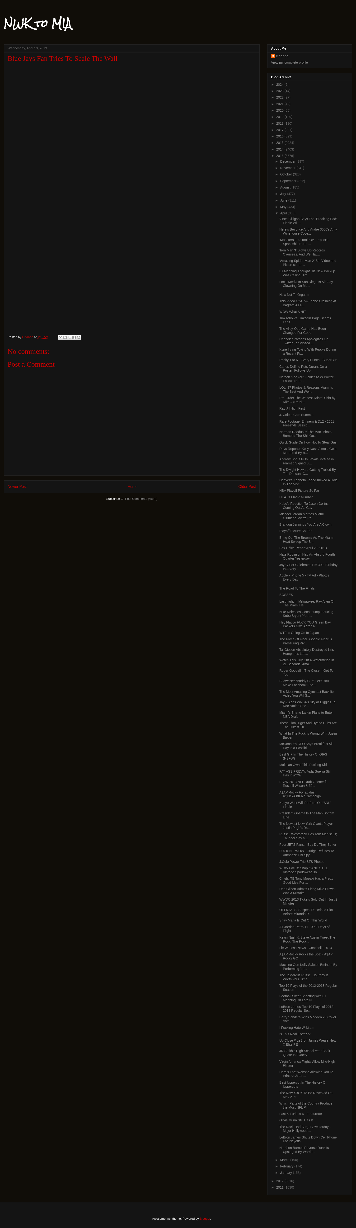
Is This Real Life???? (294, 1034)
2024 (280, 84)
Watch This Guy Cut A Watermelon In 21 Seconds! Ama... (306, 662)
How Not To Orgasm (294, 295)
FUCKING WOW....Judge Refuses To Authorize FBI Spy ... (306, 853)
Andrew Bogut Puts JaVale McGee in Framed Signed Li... (306, 461)
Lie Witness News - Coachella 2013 (305, 948)
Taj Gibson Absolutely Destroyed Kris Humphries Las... (306, 652)
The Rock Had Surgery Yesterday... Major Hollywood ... (305, 1129)
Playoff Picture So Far (295, 531)
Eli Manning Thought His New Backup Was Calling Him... (307, 273)
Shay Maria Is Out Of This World (303, 920)
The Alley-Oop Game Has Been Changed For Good (302, 331)
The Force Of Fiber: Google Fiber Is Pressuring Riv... (305, 641)
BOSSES (286, 595)
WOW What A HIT (292, 312)
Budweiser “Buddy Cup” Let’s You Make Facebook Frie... (304, 683)
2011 (280, 1187)
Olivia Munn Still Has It (296, 1120)
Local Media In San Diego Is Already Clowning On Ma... (306, 284)
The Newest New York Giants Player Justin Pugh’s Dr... (306, 826)
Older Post (247, 487)
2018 (280, 123)
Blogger (205, 1218)
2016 (280, 136)
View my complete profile (289, 62)
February (287, 1166)
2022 (280, 97)
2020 (280, 110)
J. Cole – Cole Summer (296, 415)
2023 (280, 91)
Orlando (282, 56)
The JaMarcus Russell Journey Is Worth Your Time (303, 977)
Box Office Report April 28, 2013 (303, 548)
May (283, 207)
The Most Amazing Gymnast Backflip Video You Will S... (306, 694)
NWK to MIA (37, 23)
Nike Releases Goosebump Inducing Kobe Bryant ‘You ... (306, 614)
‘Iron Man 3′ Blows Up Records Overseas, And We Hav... (302, 252)
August (285, 187)
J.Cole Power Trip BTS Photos (301, 862)
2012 (280, 1181)
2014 (280, 149)
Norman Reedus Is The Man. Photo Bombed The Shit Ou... (305, 434)
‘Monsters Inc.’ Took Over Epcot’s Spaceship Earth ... (303, 242)
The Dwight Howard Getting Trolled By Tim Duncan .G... (307, 472)
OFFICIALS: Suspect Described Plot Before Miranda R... (306, 912)
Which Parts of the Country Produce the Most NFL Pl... (305, 1105)
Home (133, 487)
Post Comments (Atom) (141, 499)
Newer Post (17, 487)
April (284, 213)
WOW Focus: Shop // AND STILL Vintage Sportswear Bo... (303, 870)
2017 (280, 130)
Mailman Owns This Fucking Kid (303, 765)
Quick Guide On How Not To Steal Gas (308, 442)
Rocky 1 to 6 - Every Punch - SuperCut (308, 360)
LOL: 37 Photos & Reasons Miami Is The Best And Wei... (306, 389)
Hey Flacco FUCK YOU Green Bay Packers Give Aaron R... (305, 624)
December (288, 161)
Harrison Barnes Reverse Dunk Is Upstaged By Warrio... (304, 1150)
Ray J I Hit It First (292, 408)
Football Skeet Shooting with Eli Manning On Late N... (302, 998)
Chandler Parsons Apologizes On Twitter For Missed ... (303, 341)
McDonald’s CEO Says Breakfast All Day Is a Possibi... (306, 746)
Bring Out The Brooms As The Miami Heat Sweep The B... (306, 539)
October (286, 174)
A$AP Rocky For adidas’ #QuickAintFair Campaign (300, 794)
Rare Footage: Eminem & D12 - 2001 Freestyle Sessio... (306, 423)
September (288, 181)
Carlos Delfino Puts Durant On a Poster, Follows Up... (303, 369)
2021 (280, 104)
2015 (280, 143)
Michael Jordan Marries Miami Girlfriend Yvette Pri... (301, 516)
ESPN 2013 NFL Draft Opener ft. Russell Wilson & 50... (303, 784)
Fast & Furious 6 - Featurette (300, 1114)
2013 (280, 156)
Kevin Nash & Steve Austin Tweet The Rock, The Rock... (307, 939)
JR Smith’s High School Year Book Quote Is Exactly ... (304, 1053)
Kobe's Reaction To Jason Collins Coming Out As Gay (303, 506)
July (283, 194)
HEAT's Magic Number (296, 497)
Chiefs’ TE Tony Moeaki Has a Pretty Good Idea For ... (306, 880)
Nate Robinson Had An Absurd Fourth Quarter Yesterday (307, 556)
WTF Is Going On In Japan (299, 633)
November (288, 168)
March (285, 1160)
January (286, 1173)
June (284, 200)
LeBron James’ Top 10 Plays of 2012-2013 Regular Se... (306, 1009)
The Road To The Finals (297, 588)
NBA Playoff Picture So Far (299, 490)
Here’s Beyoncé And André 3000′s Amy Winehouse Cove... (308, 231)
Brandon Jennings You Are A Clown (305, 524)
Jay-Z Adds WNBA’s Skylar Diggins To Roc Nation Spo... (307, 704)
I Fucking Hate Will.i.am (296, 1028)
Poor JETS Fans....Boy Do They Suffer (307, 844)
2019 (280, 117)
